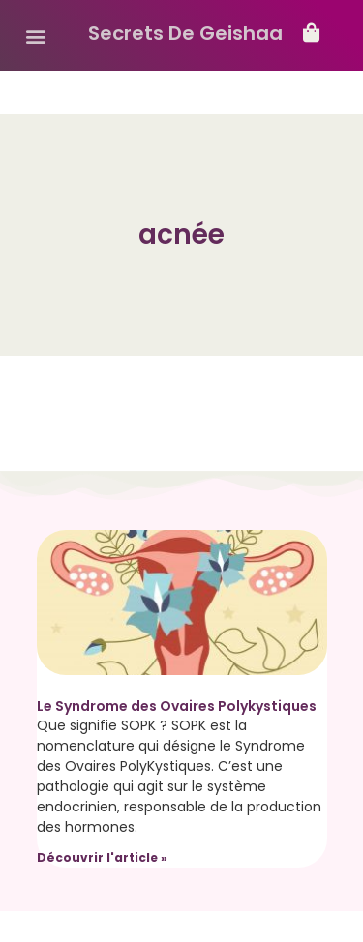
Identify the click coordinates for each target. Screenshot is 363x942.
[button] (35, 35)
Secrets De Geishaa (185, 32)
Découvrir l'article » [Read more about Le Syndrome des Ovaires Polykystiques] (102, 857)
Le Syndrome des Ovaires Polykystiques (177, 706)
